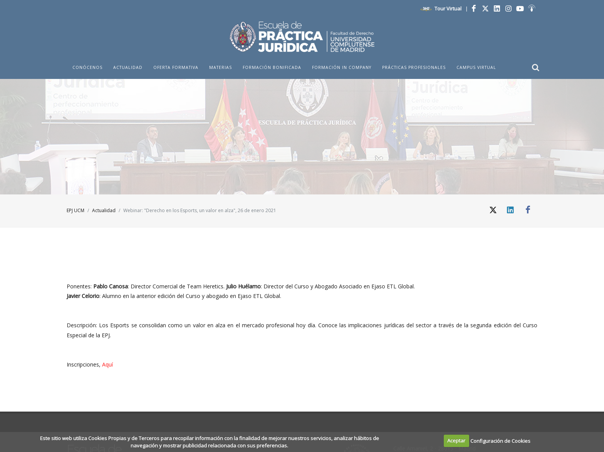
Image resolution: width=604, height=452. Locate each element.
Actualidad (104, 210)
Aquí (107, 364)
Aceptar (456, 440)
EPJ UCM (75, 210)
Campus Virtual (476, 67)
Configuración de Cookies (500, 440)
